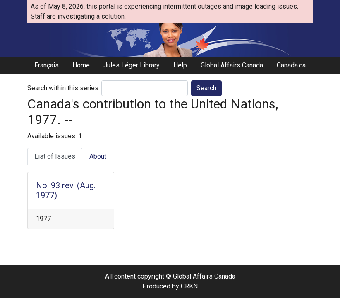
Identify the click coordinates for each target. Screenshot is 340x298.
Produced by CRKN (170, 286)
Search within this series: (63, 88)
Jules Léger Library (131, 65)
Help (180, 65)
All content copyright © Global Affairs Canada (170, 276)
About (97, 156)
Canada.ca (291, 65)
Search (206, 88)
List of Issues (54, 156)
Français (46, 65)
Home (81, 65)
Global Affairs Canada (232, 65)
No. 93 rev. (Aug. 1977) (66, 190)
